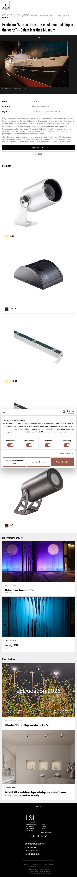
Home (4, 14)
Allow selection (38, 462)
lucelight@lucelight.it (46, 832)
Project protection (31, 850)
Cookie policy (33, 871)
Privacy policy (44, 869)
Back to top (38, 806)
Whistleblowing (45, 871)
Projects (12, 14)
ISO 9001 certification (32, 854)
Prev (4, 37)
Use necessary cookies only (14, 462)
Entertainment (23, 14)
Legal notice (33, 869)
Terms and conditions (37, 873)
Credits (48, 873)
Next (72, 37)
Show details (65, 453)
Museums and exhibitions (40, 106)
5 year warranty (31, 847)
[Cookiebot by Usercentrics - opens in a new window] (64, 412)
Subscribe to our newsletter (35, 844)
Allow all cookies (63, 462)
